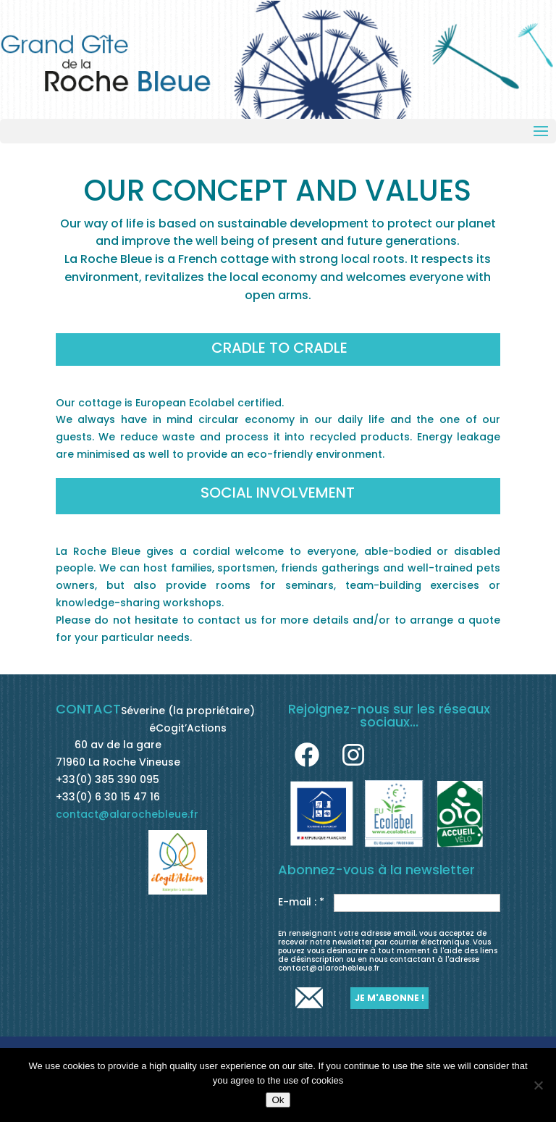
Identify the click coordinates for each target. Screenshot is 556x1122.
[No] (538, 1085)
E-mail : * (301, 902)
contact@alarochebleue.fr (127, 814)
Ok (277, 1099)
